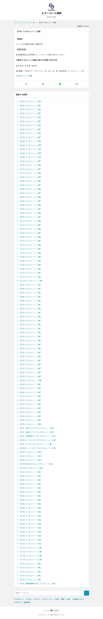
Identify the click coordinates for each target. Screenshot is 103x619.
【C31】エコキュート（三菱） (30, 272)
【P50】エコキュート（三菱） (30, 492)
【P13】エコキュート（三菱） (30, 400)
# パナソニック (47, 599)
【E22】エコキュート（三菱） (30, 344)
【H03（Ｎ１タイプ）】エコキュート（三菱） (36, 444)
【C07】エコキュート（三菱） (30, 209)
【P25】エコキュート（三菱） (30, 416)
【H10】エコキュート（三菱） (30, 452)
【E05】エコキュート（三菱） (30, 284)
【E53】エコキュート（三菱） (30, 376)
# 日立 (68, 599)
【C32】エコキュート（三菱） (30, 276)
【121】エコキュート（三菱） (30, 575)
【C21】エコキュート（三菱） (30, 169)
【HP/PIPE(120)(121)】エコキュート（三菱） (36, 464)
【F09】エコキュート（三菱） (30, 336)
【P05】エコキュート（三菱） (30, 113)
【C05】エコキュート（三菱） (30, 193)
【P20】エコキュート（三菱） (30, 121)
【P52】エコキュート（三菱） (30, 500)
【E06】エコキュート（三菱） (30, 288)
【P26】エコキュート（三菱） (30, 420)
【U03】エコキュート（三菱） (30, 145)
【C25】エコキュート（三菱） (30, 260)
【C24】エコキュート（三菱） (30, 257)
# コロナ (29, 599)
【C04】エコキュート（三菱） (30, 189)
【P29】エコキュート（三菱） (30, 480)
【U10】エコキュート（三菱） (30, 512)
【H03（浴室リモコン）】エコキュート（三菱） (37, 432)
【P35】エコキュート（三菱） (30, 129)
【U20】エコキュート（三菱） (30, 523)
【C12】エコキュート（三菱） (30, 225)
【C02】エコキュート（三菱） (30, 201)
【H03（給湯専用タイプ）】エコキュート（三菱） (37, 436)
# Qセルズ (17, 602)
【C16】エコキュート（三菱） (30, 237)
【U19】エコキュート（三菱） (30, 519)
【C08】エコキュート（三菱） (30, 213)
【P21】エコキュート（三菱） (30, 125)
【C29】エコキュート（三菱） (30, 268)
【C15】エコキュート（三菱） (30, 233)
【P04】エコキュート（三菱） (30, 392)
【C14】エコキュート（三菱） (30, 229)
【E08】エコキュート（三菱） (30, 296)
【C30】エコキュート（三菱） (30, 177)
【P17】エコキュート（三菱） (30, 408)
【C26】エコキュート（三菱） (30, 265)
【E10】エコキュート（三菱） (30, 304)
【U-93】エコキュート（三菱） (31, 555)
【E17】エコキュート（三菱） (30, 324)
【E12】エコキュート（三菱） (30, 312)
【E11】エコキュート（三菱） (30, 308)
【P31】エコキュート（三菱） (30, 488)
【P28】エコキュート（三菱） (30, 476)
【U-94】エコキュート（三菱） (31, 559)
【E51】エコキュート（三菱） (30, 368)
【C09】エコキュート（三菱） (30, 217)
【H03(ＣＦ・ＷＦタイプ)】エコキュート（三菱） (38, 440)
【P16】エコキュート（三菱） (30, 117)
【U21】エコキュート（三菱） (30, 527)
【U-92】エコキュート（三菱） (31, 551)
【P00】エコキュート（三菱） (30, 105)
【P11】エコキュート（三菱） (30, 396)
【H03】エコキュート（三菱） (30, 424)
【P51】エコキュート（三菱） (30, 496)
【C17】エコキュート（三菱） (30, 241)
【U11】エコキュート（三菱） (30, 515)
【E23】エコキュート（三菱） (30, 348)
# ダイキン (37, 599)
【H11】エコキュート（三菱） (30, 456)
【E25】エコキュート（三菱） (30, 360)
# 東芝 (62, 599)
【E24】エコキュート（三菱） (30, 352)
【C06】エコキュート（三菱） (30, 205)
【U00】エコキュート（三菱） (30, 141)
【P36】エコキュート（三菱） (30, 133)
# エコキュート (21, 76)
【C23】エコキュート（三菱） (30, 253)
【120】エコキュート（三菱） (30, 571)
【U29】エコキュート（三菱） (30, 535)
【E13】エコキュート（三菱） (30, 316)
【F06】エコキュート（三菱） (30, 181)
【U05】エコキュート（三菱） (30, 153)
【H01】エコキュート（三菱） (30, 101)
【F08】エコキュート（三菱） (30, 185)
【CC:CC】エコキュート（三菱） (31, 280)
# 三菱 (30, 76)
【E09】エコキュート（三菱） (30, 300)
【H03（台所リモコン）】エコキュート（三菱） (37, 428)
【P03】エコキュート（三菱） (30, 388)
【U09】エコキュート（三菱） (30, 157)
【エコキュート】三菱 (27, 22)
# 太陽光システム (78, 599)
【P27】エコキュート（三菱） (30, 472)
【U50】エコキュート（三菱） (30, 539)
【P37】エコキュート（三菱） (30, 137)
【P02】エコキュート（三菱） (30, 384)
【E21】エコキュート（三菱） (30, 340)
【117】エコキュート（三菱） (30, 567)
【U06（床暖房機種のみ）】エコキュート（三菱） (37, 583)
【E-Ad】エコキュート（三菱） (31, 380)
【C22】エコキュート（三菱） (30, 249)
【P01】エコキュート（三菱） (30, 109)
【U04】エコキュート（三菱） (30, 149)
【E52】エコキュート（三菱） (30, 372)
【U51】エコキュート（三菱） (30, 543)
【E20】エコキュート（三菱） (30, 328)
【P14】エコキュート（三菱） (30, 404)
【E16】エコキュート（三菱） (30, 320)
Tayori (51, 615)
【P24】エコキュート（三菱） (30, 412)
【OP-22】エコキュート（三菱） (31, 468)
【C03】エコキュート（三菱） (30, 161)
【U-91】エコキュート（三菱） (31, 547)
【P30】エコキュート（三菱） (30, 484)
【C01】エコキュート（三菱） (30, 197)
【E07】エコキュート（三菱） (30, 292)
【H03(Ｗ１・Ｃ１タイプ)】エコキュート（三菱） (38, 448)
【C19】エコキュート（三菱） (30, 165)
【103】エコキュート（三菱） (30, 563)
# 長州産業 (26, 602)
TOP (15, 22)
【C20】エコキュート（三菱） (30, 245)
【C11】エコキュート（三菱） (30, 221)
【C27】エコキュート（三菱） (30, 173)
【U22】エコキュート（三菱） (30, 531)
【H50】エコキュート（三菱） (30, 460)
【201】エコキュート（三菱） (30, 579)
